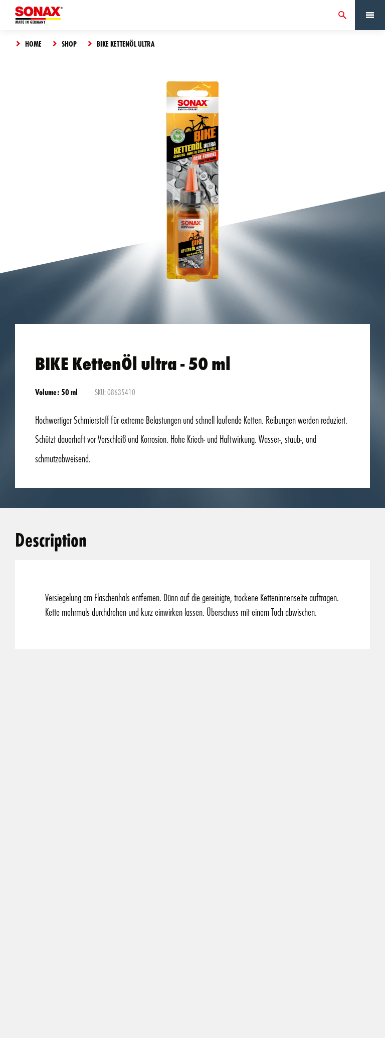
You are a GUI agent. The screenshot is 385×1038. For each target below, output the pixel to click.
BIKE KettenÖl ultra (125, 44)
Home (33, 44)
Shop (69, 44)
